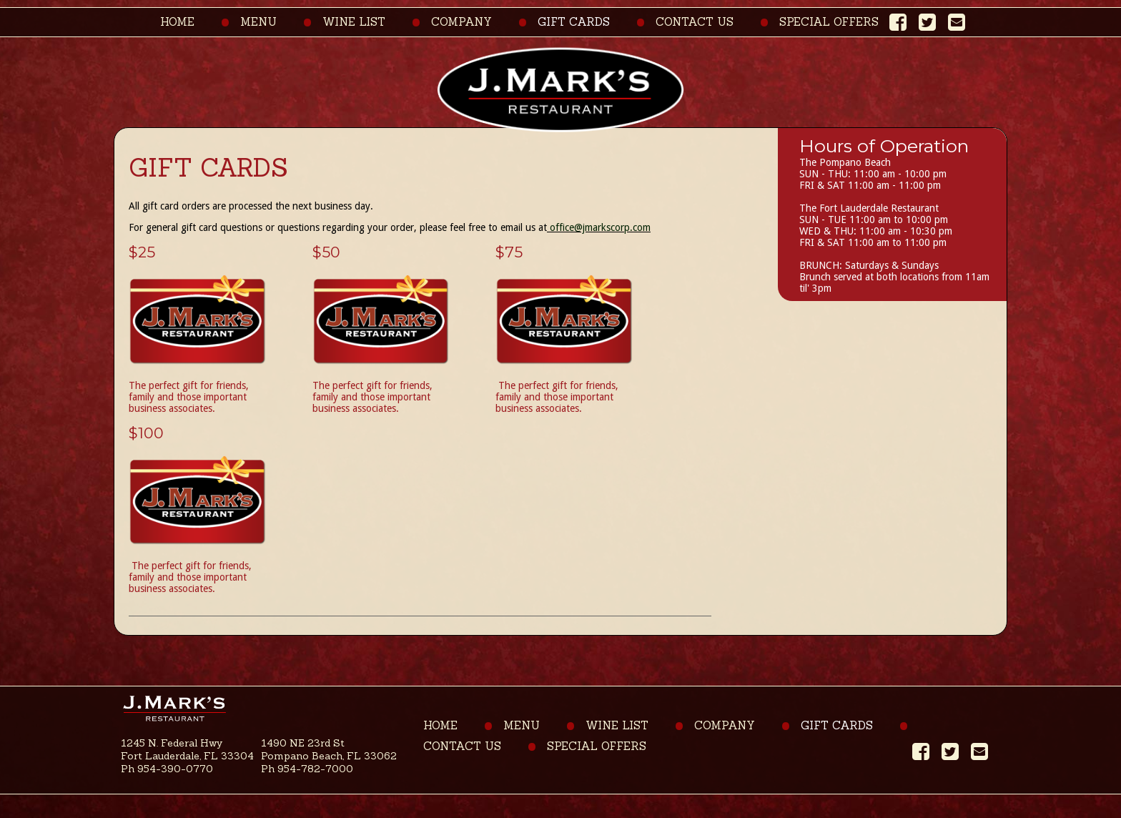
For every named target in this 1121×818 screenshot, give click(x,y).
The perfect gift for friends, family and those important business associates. (189, 397)
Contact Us (695, 22)
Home (177, 22)
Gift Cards (574, 22)
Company (461, 22)
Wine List (353, 22)
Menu (258, 22)
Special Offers (829, 22)
